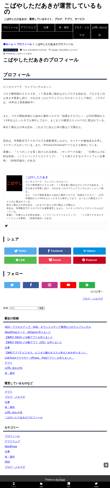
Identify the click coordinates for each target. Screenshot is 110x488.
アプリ (8, 363)
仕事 (46, 27)
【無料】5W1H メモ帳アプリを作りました (29, 337)
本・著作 (64, 27)
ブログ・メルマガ (81, 31)
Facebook (56, 251)
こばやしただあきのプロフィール (24, 417)
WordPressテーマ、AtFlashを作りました (28, 332)
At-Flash (60, 479)
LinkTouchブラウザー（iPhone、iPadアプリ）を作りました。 (39, 358)
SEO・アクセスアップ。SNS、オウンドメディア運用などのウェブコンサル (48, 327)
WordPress (11, 446)
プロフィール (10, 27)
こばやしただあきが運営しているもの (53, 9)
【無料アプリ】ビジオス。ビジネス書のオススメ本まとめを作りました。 (46, 352)
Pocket (56, 260)
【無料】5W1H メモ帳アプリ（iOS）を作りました (33, 342)
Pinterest (91, 260)
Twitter (22, 251)
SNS (7, 461)
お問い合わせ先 (99, 31)
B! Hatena (89, 251)
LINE (21, 260)
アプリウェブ (28, 27)
